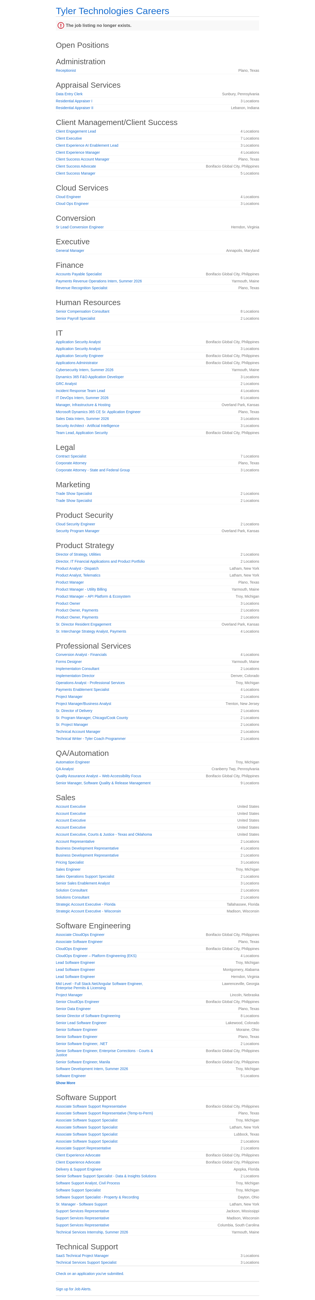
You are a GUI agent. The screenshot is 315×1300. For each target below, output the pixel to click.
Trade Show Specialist (74, 493)
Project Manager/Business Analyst (83, 704)
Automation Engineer (73, 762)
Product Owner (68, 603)
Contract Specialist (71, 456)
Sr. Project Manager (72, 724)
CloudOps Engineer (72, 949)
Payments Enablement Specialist (82, 689)
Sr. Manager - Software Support (81, 1204)
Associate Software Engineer (79, 942)
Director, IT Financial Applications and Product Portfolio (100, 561)
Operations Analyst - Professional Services (90, 683)
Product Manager (70, 582)
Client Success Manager (75, 173)
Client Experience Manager (78, 152)
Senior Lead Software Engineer (81, 1023)
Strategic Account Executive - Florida (86, 904)
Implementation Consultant (77, 669)
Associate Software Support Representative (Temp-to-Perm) (104, 1113)
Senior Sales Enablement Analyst (83, 883)
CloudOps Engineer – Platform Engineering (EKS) (96, 956)
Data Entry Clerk (69, 94)
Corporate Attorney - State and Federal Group (93, 470)
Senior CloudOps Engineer (77, 1002)
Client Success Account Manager (82, 159)
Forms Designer (69, 662)
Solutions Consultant (72, 897)
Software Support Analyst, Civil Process (88, 1183)
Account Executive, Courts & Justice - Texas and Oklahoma (104, 834)
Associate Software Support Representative (91, 1106)
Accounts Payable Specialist (79, 274)
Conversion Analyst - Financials (81, 654)
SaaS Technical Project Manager (82, 1256)
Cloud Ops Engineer (72, 203)
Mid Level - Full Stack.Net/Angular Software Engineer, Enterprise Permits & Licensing (99, 986)
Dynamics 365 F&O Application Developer (90, 377)
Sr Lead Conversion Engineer (80, 227)
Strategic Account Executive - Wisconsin (88, 911)
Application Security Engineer (80, 356)
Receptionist (66, 70)
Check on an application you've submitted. (90, 1274)
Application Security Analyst (78, 342)
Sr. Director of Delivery (74, 711)
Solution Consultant (71, 890)
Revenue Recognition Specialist (81, 288)
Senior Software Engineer (77, 1030)
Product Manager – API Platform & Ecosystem (93, 596)
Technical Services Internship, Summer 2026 (92, 1232)
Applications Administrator (77, 363)
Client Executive (69, 138)
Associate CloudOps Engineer (80, 935)
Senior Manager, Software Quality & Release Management (103, 783)
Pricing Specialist (70, 862)
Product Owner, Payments (77, 610)
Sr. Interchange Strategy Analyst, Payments (91, 631)
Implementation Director (75, 676)
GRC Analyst (66, 384)
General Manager (70, 250)
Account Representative (75, 841)
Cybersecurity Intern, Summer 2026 (84, 370)
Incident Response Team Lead (80, 391)
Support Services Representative (82, 1211)
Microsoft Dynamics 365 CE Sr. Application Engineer (98, 412)
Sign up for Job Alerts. (74, 1289)
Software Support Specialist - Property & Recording (97, 1197)
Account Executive (71, 806)
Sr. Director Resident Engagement (83, 624)
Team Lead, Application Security (82, 433)
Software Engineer (71, 1076)
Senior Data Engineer (73, 1009)
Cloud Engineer (68, 197)
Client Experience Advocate (78, 1155)
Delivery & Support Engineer (79, 1169)
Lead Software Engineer (75, 962)
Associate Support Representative (83, 1148)
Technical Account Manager (78, 731)
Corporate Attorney (71, 463)
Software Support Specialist (78, 1190)
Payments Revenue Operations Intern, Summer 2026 (99, 281)
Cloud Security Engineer (75, 524)
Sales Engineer (68, 869)
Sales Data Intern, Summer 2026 (82, 419)
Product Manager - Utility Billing (81, 589)
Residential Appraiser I (74, 101)
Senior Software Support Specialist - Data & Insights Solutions (106, 1176)
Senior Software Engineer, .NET (81, 1044)
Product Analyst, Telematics (78, 575)
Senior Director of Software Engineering (88, 1016)
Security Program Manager (77, 531)
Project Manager (69, 696)
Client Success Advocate (76, 166)
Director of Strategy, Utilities (78, 554)
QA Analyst (65, 769)
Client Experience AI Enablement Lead (87, 145)
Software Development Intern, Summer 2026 (92, 1069)
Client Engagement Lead (76, 131)
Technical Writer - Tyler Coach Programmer (91, 739)
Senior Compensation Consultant (82, 311)
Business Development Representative (87, 848)
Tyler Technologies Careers (112, 10)
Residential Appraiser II (74, 108)
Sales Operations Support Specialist (85, 876)
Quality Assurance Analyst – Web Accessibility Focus (98, 776)
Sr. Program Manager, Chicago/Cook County (92, 718)
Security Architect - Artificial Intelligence (87, 426)
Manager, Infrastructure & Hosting (83, 405)
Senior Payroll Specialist (75, 318)
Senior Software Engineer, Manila (83, 1062)
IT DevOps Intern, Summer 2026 (82, 398)
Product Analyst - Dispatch (77, 568)
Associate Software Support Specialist (87, 1120)
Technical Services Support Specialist (86, 1262)
